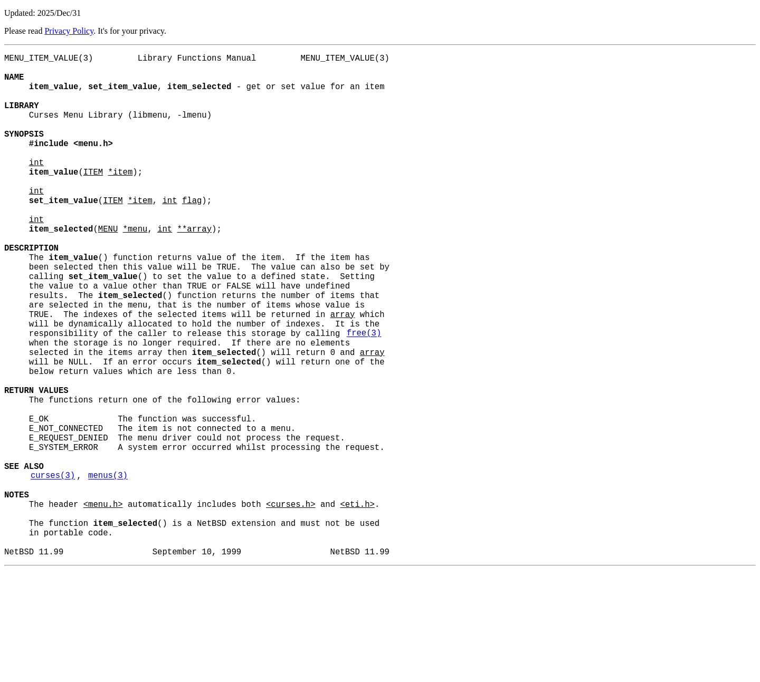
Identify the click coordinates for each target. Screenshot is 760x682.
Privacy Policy (68, 30)
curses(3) (53, 570)
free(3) (364, 396)
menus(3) (108, 570)
